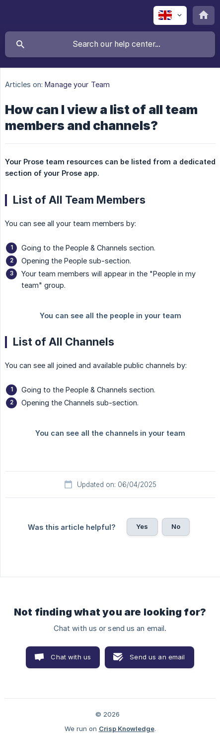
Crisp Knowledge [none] (126, 729)
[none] (170, 15)
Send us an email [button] (157, 657)
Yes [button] (142, 526)
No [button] (175, 526)
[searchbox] (110, 44)
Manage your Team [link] (77, 84)
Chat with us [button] (71, 657)
